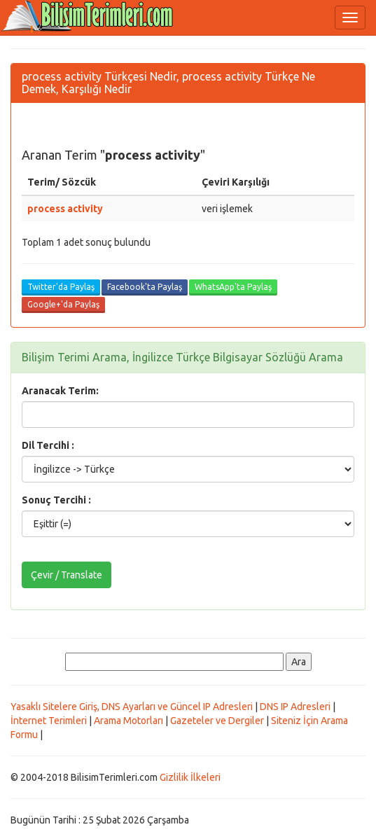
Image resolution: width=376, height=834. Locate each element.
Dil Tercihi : (48, 445)
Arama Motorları (128, 720)
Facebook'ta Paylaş (144, 286)
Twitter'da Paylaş (61, 286)
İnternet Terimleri (49, 720)
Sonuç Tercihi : (56, 500)
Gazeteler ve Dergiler (217, 720)
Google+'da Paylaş (63, 304)
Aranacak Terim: (60, 390)
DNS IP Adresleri (295, 706)
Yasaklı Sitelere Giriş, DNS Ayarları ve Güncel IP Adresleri (132, 706)
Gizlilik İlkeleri (190, 777)
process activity (65, 208)
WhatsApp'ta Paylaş (233, 286)
